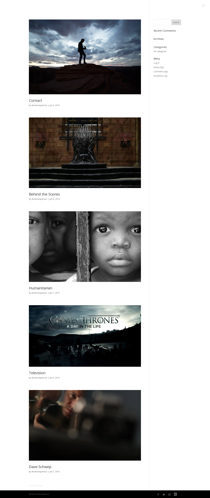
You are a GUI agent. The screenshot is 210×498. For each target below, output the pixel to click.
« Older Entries (35, 485)
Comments (161, 71)
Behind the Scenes (44, 194)
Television (37, 372)
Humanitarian (40, 287)
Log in (156, 63)
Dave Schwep (40, 466)
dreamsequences (39, 105)
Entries (159, 67)
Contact (35, 100)
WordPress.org (160, 76)
